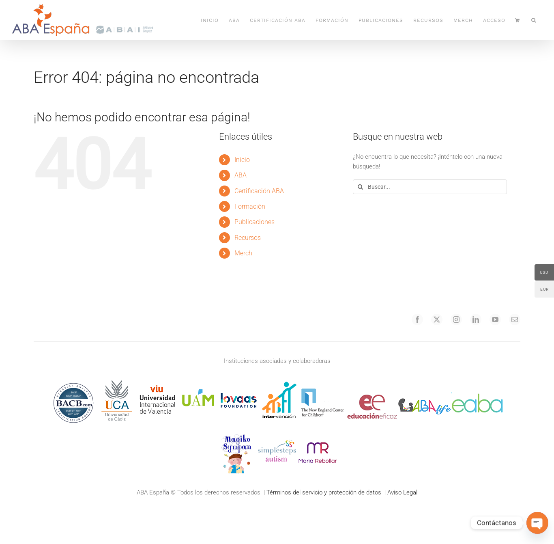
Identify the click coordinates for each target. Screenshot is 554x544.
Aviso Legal (402, 492)
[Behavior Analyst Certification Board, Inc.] (73, 382)
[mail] (514, 319)
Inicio (242, 160)
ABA (240, 175)
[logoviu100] (157, 382)
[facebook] (417, 319)
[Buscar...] (430, 186)
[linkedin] (475, 319)
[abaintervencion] (279, 382)
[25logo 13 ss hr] (277, 435)
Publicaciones (254, 222)
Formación (249, 206)
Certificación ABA (259, 191)
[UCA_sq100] (117, 382)
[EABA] (477, 382)
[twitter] (436, 319)
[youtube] (495, 319)
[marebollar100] (317, 435)
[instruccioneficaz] (372, 382)
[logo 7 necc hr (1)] (322, 382)
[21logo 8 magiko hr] (236, 435)
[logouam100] (198, 382)
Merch (243, 253)
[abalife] (424, 382)
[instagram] (456, 319)
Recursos (247, 238)
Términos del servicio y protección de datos (323, 492)
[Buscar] (360, 186)
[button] (534, 20)
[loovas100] (238, 382)
